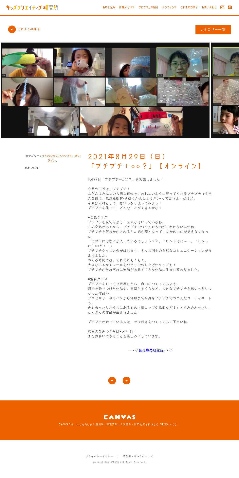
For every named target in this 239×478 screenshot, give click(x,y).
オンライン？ (169, 7)
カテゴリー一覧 (213, 29)
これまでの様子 (189, 7)
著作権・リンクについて (138, 456)
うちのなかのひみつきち (57, 155)
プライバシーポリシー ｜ (102, 456)
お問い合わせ (209, 7)
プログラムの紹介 (148, 7)
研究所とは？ (127, 7)
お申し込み (109, 7)
